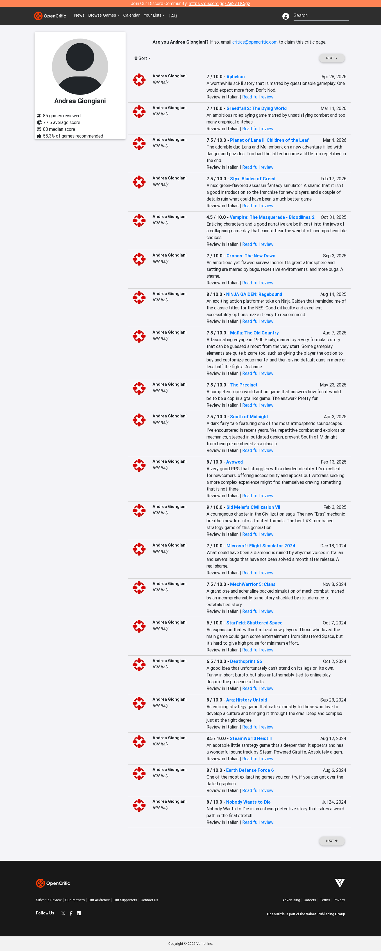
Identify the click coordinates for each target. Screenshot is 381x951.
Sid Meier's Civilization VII (253, 507)
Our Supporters (125, 900)
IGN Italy (160, 82)
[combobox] (321, 15)
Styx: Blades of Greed (252, 178)
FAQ (183, 16)
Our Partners (75, 900)
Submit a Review (49, 900)
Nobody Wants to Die (248, 802)
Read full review (257, 97)
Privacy (339, 900)
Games (107, 16)
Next (331, 58)
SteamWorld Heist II (251, 738)
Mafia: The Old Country (254, 333)
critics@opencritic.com (255, 42)
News (82, 16)
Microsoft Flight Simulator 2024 (260, 545)
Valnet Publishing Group (325, 914)
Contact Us (149, 900)
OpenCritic (276, 914)
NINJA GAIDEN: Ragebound (254, 294)
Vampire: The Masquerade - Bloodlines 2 (272, 217)
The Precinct (244, 385)
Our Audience (99, 900)
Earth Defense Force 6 (250, 770)
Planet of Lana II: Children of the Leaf (269, 140)
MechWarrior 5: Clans (253, 584)
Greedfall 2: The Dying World (256, 108)
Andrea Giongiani (170, 75)
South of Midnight (249, 416)
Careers (310, 900)
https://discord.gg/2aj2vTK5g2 (219, 3)
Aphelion (235, 76)
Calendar (139, 16)
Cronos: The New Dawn (250, 255)
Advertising (291, 900)
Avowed (234, 462)
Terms (325, 900)
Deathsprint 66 (246, 661)
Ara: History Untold (246, 700)
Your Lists (161, 16)
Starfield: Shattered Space (254, 623)
